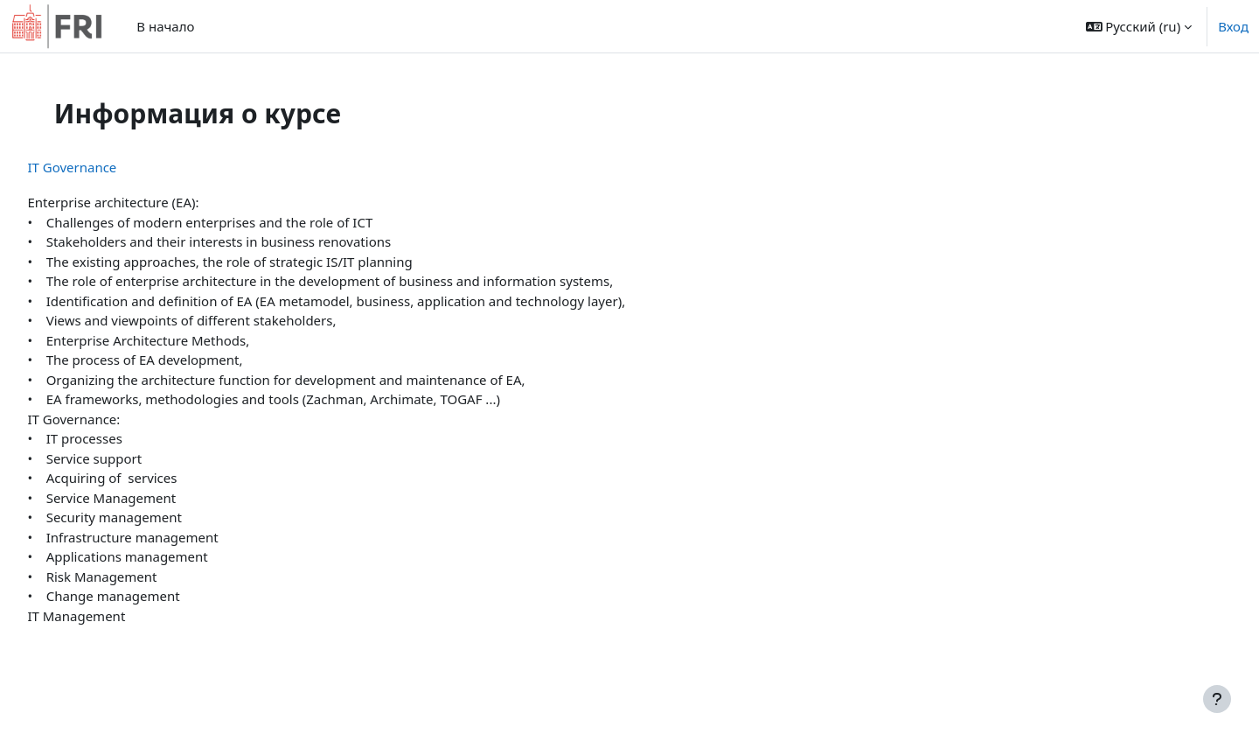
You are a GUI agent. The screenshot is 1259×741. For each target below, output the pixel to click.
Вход (1233, 26)
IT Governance (111, 167)
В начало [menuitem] (165, 26)
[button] (1139, 26)
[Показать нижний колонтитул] (1217, 699)
